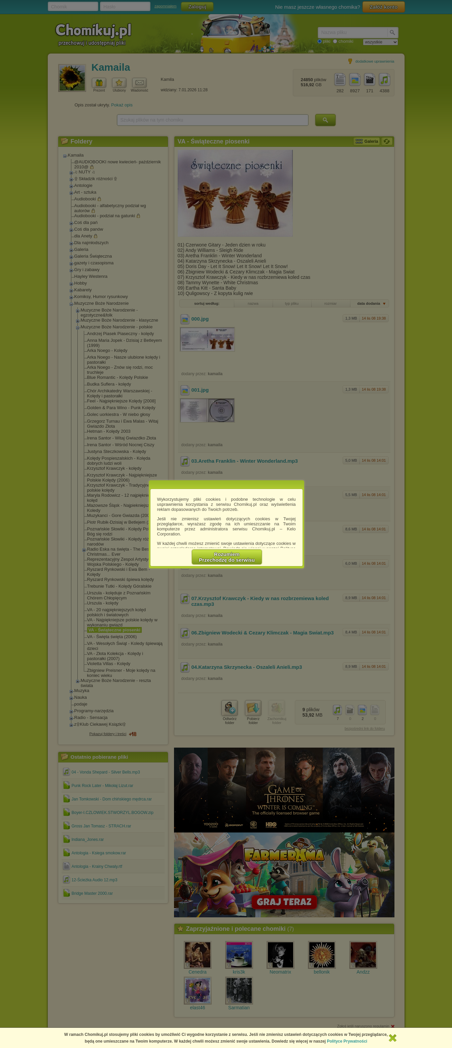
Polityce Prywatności (347, 1041)
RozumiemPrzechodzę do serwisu (227, 557)
